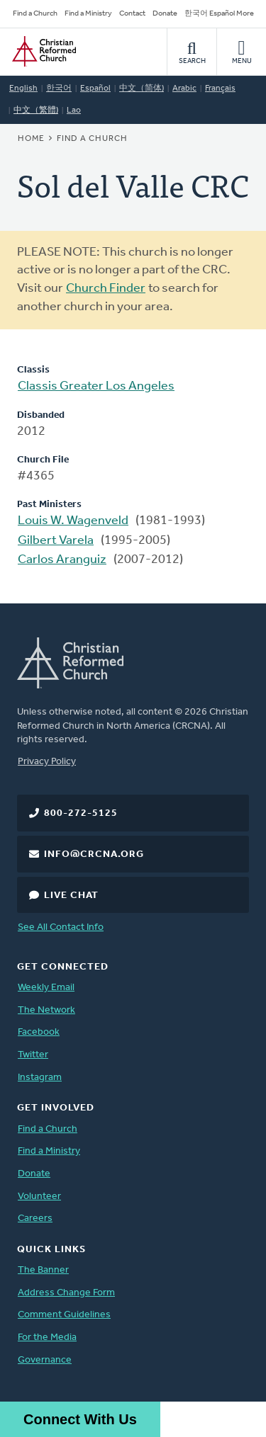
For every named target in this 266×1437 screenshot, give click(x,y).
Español (95, 88)
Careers (35, 1218)
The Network (46, 1010)
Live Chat (71, 895)
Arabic (184, 88)
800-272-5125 (81, 813)
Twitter (33, 1055)
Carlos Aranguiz (62, 560)
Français (220, 88)
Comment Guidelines (64, 1315)
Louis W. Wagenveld (73, 521)
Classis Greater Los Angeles (96, 386)
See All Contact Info (61, 927)
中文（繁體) (35, 110)
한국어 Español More (219, 14)
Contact (132, 14)
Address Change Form (66, 1293)
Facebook (39, 1032)
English (23, 88)
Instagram (40, 1077)
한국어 (59, 88)
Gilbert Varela (56, 540)
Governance (45, 1360)
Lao (74, 110)
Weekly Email (46, 987)
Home (31, 139)
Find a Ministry (88, 14)
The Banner (43, 1270)
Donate (165, 14)
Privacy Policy (47, 761)
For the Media (47, 1337)
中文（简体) (141, 88)
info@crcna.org (94, 854)
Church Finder (105, 288)
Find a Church (35, 14)
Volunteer (39, 1196)
